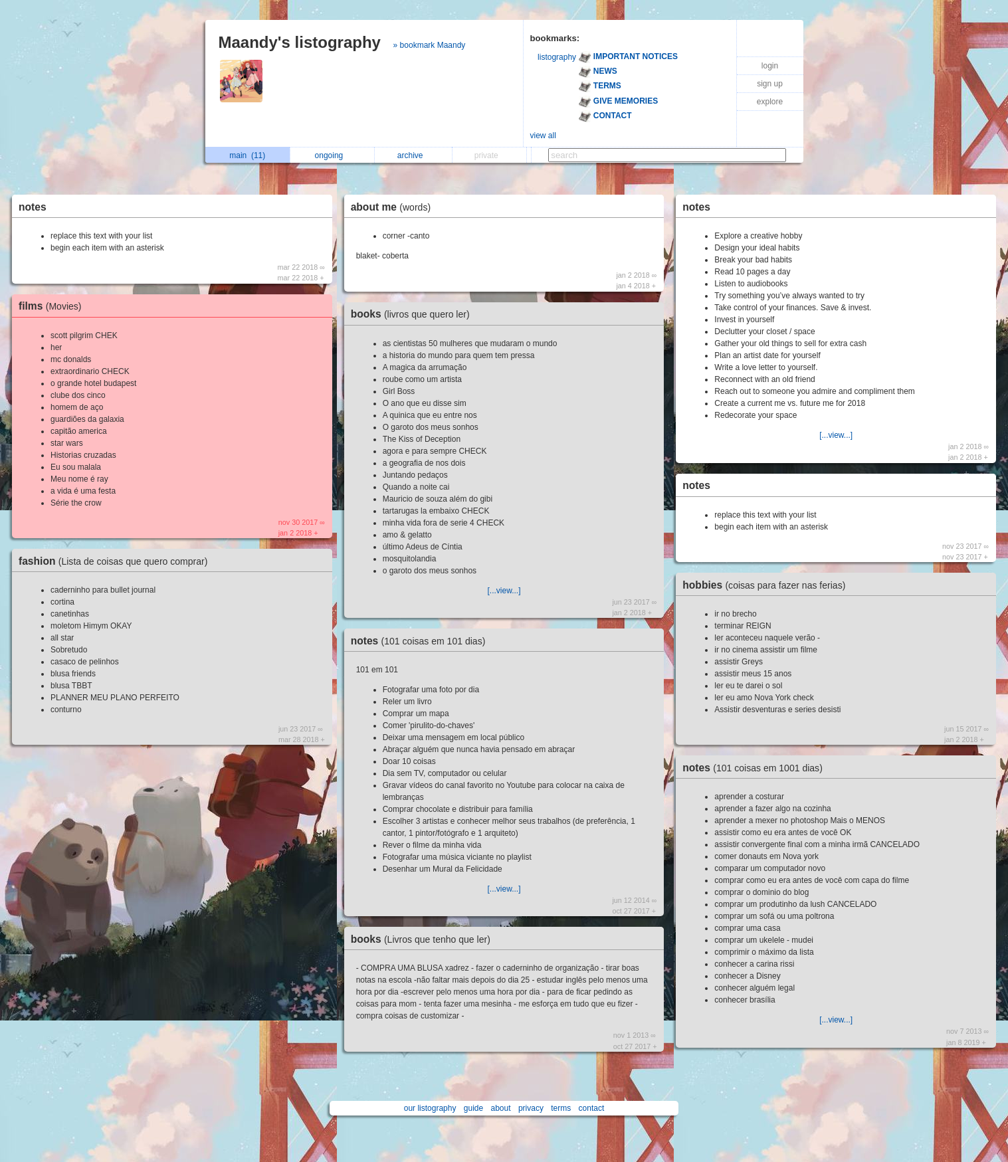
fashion (116, 561)
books (413, 314)
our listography (430, 1108)
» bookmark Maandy (429, 45)
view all (543, 135)
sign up (770, 83)
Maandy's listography (300, 42)
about (501, 1108)
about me (394, 207)
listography (557, 57)
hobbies (767, 585)
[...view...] (503, 590)
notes (33, 207)
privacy (531, 1108)
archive (413, 155)
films (53, 306)
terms (561, 1108)
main (247, 155)
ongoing (332, 155)
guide (473, 1108)
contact (592, 1108)
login (769, 65)
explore (770, 101)
